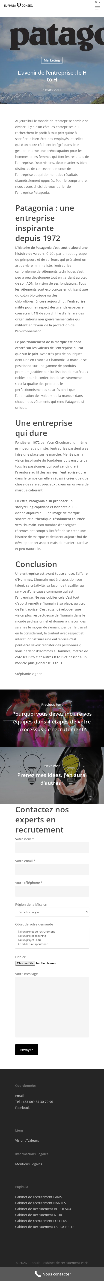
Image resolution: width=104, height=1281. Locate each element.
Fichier (52, 960)
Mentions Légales (28, 1164)
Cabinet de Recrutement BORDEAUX (43, 1209)
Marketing (52, 60)
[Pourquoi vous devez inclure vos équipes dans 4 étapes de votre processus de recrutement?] (52, 718)
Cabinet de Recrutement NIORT (39, 1215)
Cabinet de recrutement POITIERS (41, 1221)
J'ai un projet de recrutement (52, 932)
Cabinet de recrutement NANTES (40, 1203)
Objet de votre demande (52, 935)
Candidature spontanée (52, 944)
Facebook (22, 1107)
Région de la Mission (52, 909)
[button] (97, 5)
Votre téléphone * (52, 888)
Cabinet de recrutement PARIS (38, 1197)
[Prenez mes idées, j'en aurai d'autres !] (52, 775)
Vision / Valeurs (27, 1140)
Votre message (52, 1005)
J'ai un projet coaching (52, 936)
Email (19, 1095)
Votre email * (52, 867)
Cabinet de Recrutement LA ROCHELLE (44, 1227)
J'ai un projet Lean (52, 940)
